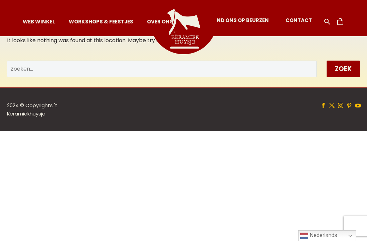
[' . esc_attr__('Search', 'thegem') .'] (162, 69)
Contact (299, 20)
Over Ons (160, 21)
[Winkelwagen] (340, 22)
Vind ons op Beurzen (240, 20)
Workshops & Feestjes (101, 21)
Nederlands (318, 236)
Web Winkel (39, 21)
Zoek (343, 68)
